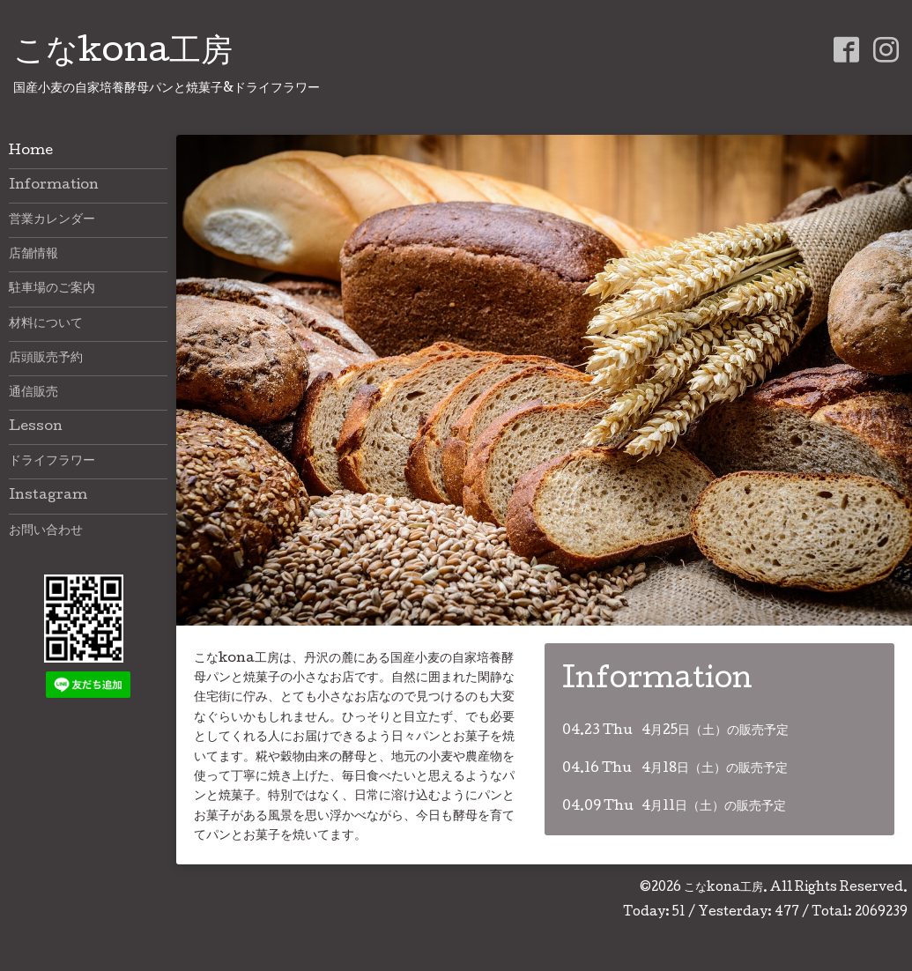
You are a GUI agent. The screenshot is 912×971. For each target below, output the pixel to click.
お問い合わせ (46, 531)
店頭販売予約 (46, 359)
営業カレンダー (52, 220)
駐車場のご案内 (52, 289)
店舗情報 (33, 255)
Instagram (48, 496)
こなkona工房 (123, 53)
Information (54, 186)
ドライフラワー (52, 462)
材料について (46, 324)
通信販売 (33, 393)
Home (31, 152)
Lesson (36, 427)
